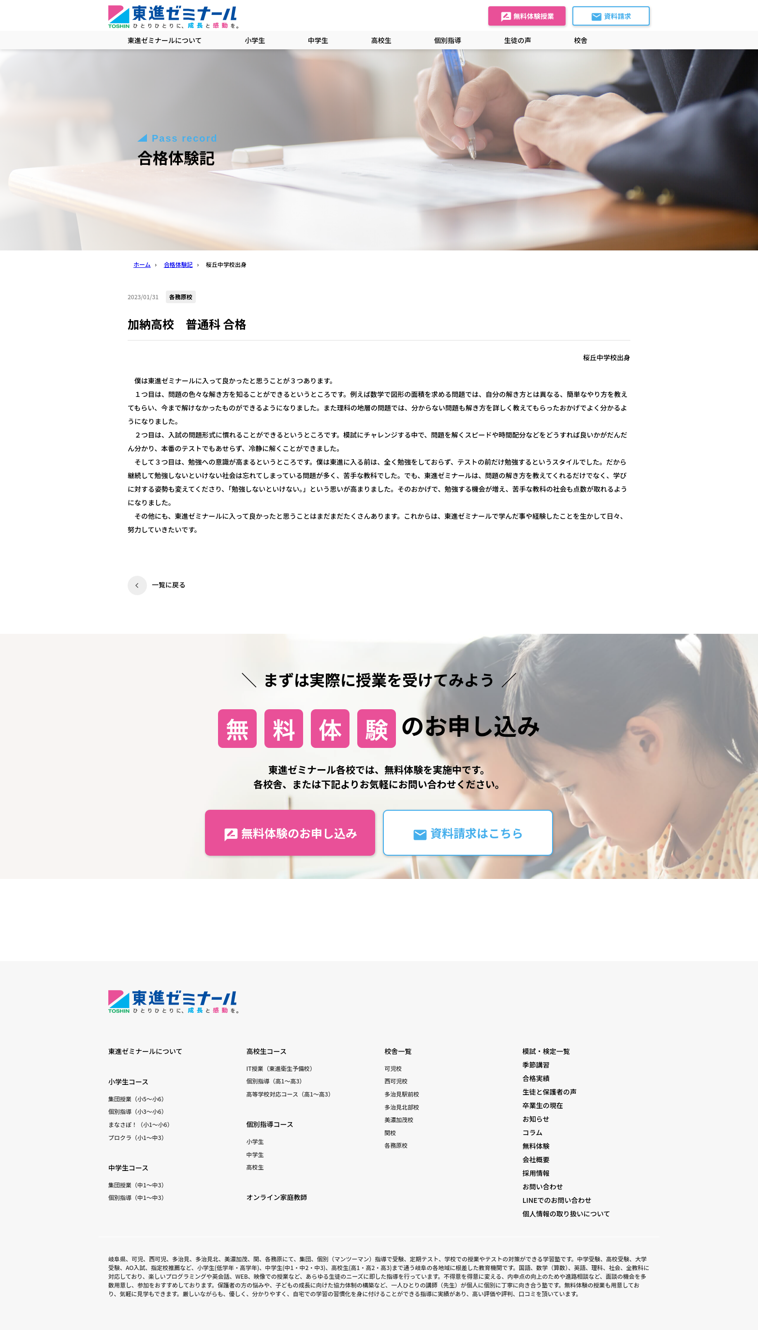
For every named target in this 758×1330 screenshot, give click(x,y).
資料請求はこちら (467, 833)
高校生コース (267, 1051)
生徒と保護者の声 (550, 1091)
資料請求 (611, 17)
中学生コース (128, 1167)
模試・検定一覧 (546, 1051)
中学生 (255, 1154)
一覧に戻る (169, 584)
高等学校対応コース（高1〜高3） (290, 1094)
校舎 (580, 40)
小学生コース (128, 1081)
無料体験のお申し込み (290, 833)
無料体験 (536, 1146)
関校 (390, 1132)
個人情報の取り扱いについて (567, 1213)
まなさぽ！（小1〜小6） (140, 1124)
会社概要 (536, 1159)
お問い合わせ (543, 1186)
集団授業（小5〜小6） (137, 1099)
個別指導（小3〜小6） (137, 1111)
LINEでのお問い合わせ (557, 1200)
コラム (533, 1132)
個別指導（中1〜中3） (137, 1197)
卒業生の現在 (543, 1105)
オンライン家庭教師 (277, 1197)
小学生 (255, 1141)
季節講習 (536, 1064)
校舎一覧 (397, 1051)
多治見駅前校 (401, 1094)
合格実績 (536, 1078)
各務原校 (396, 1145)
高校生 (255, 1167)
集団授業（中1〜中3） (137, 1185)
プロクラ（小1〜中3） (137, 1137)
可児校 (393, 1068)
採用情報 (536, 1173)
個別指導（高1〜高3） (276, 1081)
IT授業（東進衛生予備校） (281, 1068)
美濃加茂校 (398, 1119)
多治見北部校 (401, 1107)
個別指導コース (270, 1124)
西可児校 (396, 1081)
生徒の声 (517, 40)
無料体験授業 (527, 17)
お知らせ (536, 1119)
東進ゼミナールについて (165, 40)
